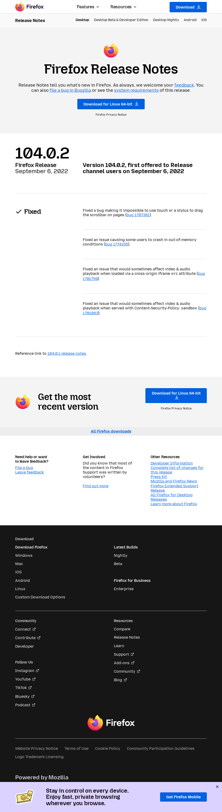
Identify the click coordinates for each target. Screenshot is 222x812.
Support (121, 653)
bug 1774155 (116, 244)
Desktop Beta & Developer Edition (121, 20)
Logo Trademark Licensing (39, 756)
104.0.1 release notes (66, 352)
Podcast (22, 704)
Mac (19, 563)
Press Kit (159, 476)
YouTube (23, 678)
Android (190, 20)
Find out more (95, 485)
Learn (119, 645)
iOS (204, 20)
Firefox (111, 722)
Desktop (82, 20)
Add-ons (122, 662)
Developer (24, 645)
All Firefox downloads (111, 430)
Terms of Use (76, 747)
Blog (118, 679)
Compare (122, 628)
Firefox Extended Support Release (174, 487)
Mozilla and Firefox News (174, 480)
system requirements (136, 90)
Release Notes (127, 636)
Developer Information (172, 462)
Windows (23, 554)
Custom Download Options (40, 596)
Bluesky (22, 695)
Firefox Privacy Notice (111, 114)
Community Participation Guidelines (160, 747)
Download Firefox (31, 546)
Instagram (24, 669)
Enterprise (124, 588)
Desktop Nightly (166, 20)
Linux (20, 588)
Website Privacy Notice (36, 747)
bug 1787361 (138, 215)
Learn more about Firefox (174, 503)
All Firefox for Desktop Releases (172, 496)
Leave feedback (29, 471)
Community (124, 670)
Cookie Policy (107, 747)
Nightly (120, 554)
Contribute (25, 637)
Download (188, 7)
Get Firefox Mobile (183, 797)
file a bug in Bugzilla (70, 90)
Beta (118, 563)
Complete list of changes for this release (177, 469)
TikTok (21, 687)
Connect (23, 628)
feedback (184, 85)
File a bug (24, 467)
